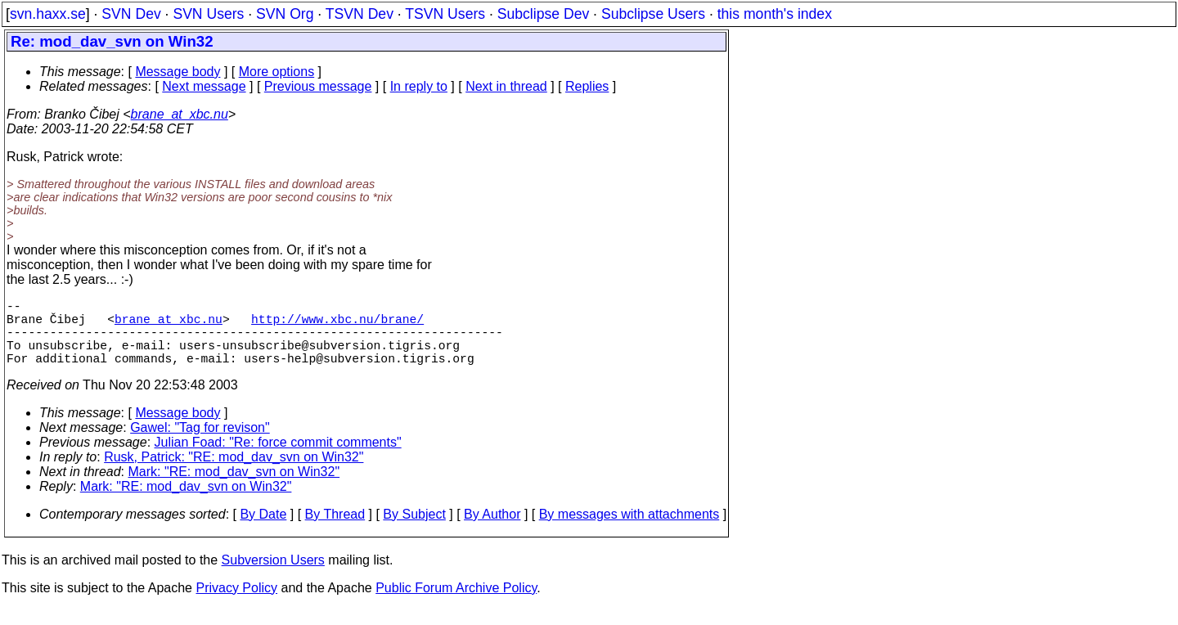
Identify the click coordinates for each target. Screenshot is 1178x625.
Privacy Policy (236, 604)
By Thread (335, 530)
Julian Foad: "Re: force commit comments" (278, 458)
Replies (587, 86)
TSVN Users (445, 14)
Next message (203, 86)
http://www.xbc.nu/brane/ (337, 325)
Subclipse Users (653, 14)
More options (277, 72)
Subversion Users (273, 576)
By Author (492, 530)
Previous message (318, 86)
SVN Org (284, 14)
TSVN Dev (359, 14)
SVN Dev (130, 14)
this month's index (774, 14)
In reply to (418, 86)
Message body (177, 72)
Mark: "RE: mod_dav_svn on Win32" (234, 488)
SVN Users (208, 14)
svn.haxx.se (48, 14)
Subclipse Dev (543, 14)
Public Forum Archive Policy (456, 604)
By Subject (414, 530)
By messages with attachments (629, 530)
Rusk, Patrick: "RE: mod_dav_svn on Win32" (233, 473)
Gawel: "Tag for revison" (200, 444)
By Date (263, 530)
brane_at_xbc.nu (179, 114)
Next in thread (506, 86)
